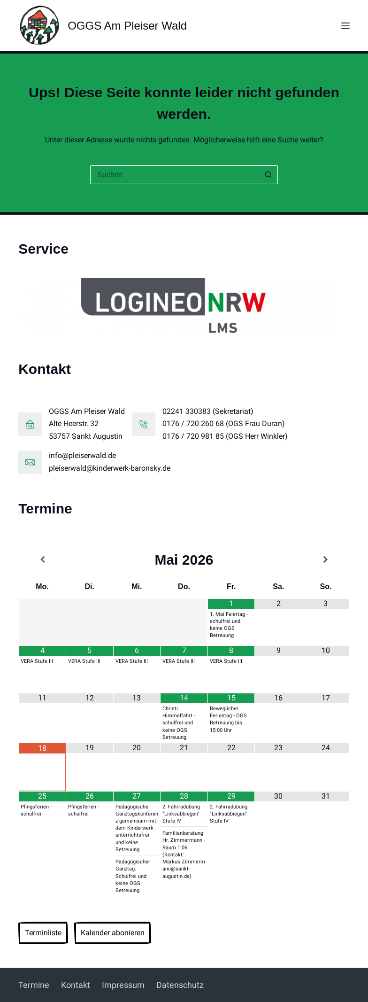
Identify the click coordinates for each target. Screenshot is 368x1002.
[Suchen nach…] (174, 174)
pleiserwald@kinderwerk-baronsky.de (109, 468)
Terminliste (43, 932)
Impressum (123, 985)
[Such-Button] (268, 174)
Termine (33, 985)
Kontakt (75, 985)
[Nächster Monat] (325, 559)
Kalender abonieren (113, 932)
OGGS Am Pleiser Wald (127, 25)
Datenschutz (180, 985)
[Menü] (345, 26)
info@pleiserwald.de (82, 455)
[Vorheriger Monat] (42, 559)
